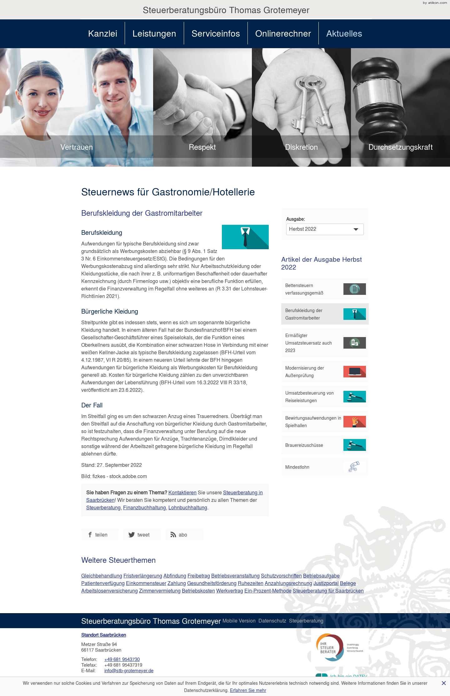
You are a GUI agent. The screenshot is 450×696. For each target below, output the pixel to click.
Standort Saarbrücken (103, 634)
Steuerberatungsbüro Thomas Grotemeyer (226, 9)
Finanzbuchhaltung (144, 507)
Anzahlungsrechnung (288, 583)
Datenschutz (273, 620)
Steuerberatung (103, 507)
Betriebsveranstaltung (235, 575)
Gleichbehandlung (101, 575)
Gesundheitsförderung (212, 583)
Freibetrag (199, 575)
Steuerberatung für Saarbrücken (328, 590)
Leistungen (154, 33)
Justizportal (326, 583)
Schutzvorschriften (281, 575)
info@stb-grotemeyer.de (128, 670)
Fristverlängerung (142, 575)
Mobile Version (239, 620)
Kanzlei (102, 33)
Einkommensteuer (146, 583)
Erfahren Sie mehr (248, 690)
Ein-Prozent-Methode (268, 590)
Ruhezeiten (250, 583)
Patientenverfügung (103, 583)
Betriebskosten (198, 590)
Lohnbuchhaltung (187, 507)
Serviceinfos (216, 33)
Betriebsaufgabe (321, 575)
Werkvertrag (229, 590)
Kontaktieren (182, 492)
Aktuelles (344, 33)
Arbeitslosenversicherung (109, 590)
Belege (348, 583)
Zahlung (177, 583)
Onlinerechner (283, 33)
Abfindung (174, 575)
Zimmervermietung (160, 590)
